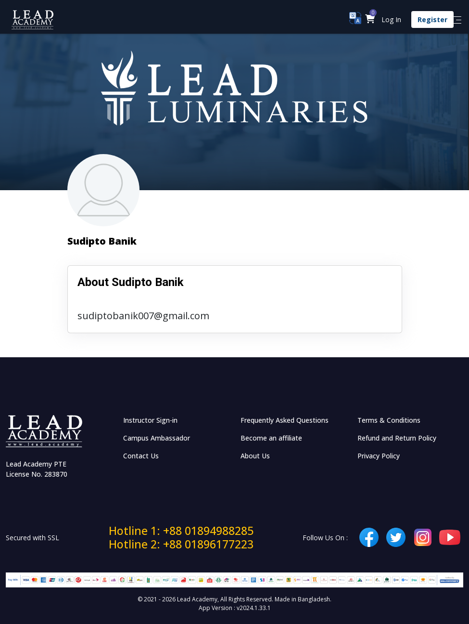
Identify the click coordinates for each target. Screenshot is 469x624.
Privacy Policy (378, 455)
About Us (255, 455)
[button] (370, 19)
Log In (391, 19)
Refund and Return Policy (396, 437)
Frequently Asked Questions (285, 420)
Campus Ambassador (156, 437)
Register (432, 19)
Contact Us (141, 455)
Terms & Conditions (388, 420)
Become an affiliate (271, 437)
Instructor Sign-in (150, 420)
